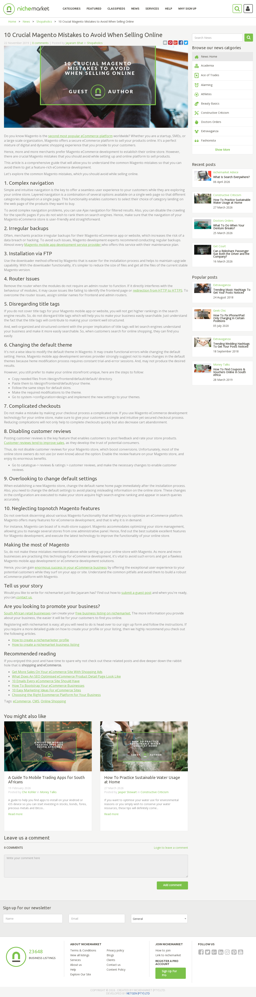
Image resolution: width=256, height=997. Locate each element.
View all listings (79, 955)
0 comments (40, 43)
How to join (163, 950)
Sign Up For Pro (169, 973)
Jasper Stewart (128, 792)
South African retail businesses (27, 613)
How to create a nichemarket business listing (45, 644)
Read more (15, 814)
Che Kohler (29, 792)
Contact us (114, 965)
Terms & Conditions (83, 950)
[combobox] (159, 918)
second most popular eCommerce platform (80, 136)
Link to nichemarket (168, 955)
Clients (111, 960)
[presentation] (224, 922)
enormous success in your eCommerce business (71, 567)
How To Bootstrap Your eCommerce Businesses (48, 685)
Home (12, 21)
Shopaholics (44, 21)
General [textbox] (138, 919)
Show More (222, 150)
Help (73, 969)
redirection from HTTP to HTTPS (157, 290)
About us (76, 965)
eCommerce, (22, 701)
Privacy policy (115, 950)
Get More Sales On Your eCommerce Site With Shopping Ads (57, 672)
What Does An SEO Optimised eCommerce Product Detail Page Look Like (66, 676)
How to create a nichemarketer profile (40, 640)
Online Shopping (53, 701)
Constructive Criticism (155, 792)
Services (75, 960)
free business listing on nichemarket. (103, 613)
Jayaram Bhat (74, 43)
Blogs (110, 955)
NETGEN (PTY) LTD (138, 993)
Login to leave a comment (171, 847)
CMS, (36, 701)
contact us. (24, 597)
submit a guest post (136, 592)
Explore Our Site (80, 974)
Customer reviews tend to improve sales (34, 443)
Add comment (172, 885)
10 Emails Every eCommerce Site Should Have (46, 681)
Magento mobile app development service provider (63, 244)
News (26, 21)
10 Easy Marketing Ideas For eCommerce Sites (46, 690)
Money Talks (48, 792)
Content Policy (116, 969)
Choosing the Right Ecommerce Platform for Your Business (56, 695)
